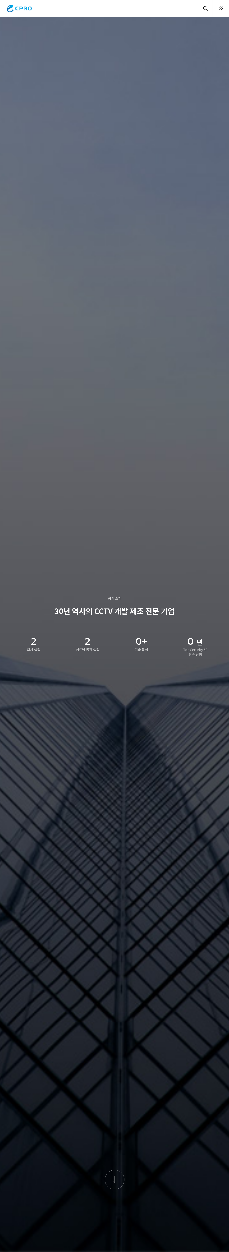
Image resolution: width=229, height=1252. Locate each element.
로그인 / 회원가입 (189, 8)
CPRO (19, 8)
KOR (197, 8)
